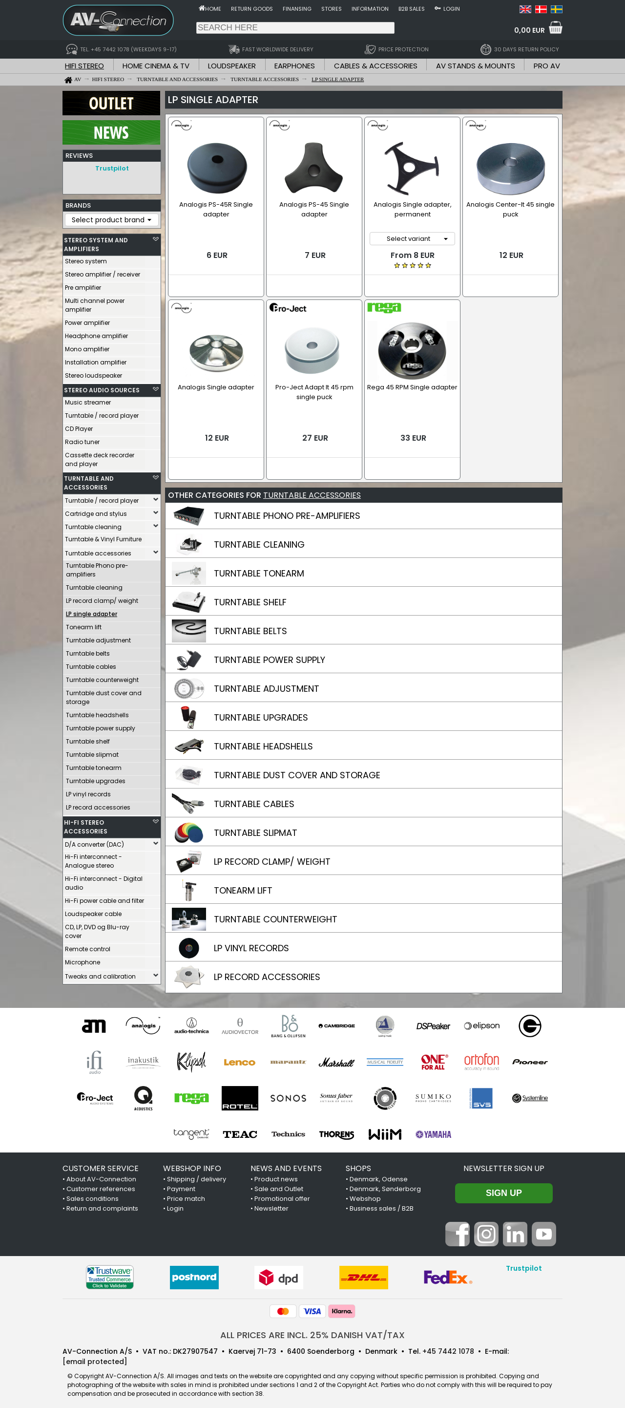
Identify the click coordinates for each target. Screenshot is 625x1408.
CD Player (79, 426)
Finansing (297, 9)
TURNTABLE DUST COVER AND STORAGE (297, 770)
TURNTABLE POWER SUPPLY (269, 655)
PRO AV (547, 66)
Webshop (365, 1193)
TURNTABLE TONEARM (259, 568)
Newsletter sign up (503, 1163)
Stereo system (86, 259)
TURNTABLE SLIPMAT (255, 828)
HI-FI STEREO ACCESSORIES (85, 824)
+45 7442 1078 (448, 1346)
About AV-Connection (101, 1174)
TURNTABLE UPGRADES (261, 712)
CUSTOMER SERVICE (100, 1163)
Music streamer (88, 400)
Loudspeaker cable (93, 911)
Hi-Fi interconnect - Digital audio (104, 880)
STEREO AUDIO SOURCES (102, 388)
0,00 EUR (529, 30)
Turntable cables (91, 664)
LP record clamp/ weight (102, 598)
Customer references (100, 1184)
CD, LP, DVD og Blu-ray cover (97, 929)
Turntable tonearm (94, 765)
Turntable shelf (88, 739)
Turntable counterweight (102, 677)
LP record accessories (98, 805)
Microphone (82, 960)
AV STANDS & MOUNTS (475, 66)
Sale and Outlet (278, 1184)
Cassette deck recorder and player (99, 457)
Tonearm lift (84, 624)
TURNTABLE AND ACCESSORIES (89, 480)
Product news (276, 1174)
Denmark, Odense (379, 1174)
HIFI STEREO (84, 66)
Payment (181, 1184)
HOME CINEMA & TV (156, 66)
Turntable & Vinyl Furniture (103, 537)
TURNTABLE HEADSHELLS (263, 741)
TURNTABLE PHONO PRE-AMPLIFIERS (287, 511)
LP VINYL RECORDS (251, 943)
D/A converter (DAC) (94, 842)
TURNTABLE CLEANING (259, 539)
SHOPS (358, 1163)
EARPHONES (294, 66)
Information (370, 9)
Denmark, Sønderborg (385, 1184)
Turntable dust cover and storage (104, 695)
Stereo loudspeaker (93, 373)
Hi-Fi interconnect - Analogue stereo (93, 858)
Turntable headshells (97, 712)
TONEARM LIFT (243, 885)
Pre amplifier (83, 285)
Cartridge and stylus (96, 511)
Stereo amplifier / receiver (102, 272)
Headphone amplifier (96, 333)
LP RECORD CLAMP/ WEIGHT (272, 857)
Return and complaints (102, 1203)
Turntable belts (88, 651)
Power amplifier (87, 320)
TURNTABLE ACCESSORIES (312, 490)
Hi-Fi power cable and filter (104, 898)
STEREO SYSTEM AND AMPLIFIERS (96, 242)
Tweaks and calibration (100, 974)
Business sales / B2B (382, 1203)
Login (451, 9)
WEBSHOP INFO (192, 1163)
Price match (186, 1193)
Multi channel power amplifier (95, 302)
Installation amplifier (95, 360)
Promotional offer (282, 1193)
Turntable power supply (100, 726)
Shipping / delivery (196, 1174)
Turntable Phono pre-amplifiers (97, 567)
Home (213, 9)
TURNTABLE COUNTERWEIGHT (275, 914)
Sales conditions (92, 1193)
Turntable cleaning (93, 524)
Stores (331, 9)
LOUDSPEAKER (232, 66)
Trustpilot (112, 168)
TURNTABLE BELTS (250, 626)
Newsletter (271, 1203)
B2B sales (411, 9)
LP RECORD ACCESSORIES (267, 972)
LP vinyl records (88, 792)
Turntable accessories (98, 551)
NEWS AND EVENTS (286, 1163)
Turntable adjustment (98, 638)
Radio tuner (82, 439)
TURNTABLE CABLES (254, 799)
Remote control (87, 946)
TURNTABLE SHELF (250, 597)
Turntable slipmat (92, 752)
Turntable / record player (102, 413)
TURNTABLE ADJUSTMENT (266, 684)
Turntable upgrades (95, 778)
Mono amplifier (87, 346)
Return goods (252, 9)
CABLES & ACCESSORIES (375, 66)
